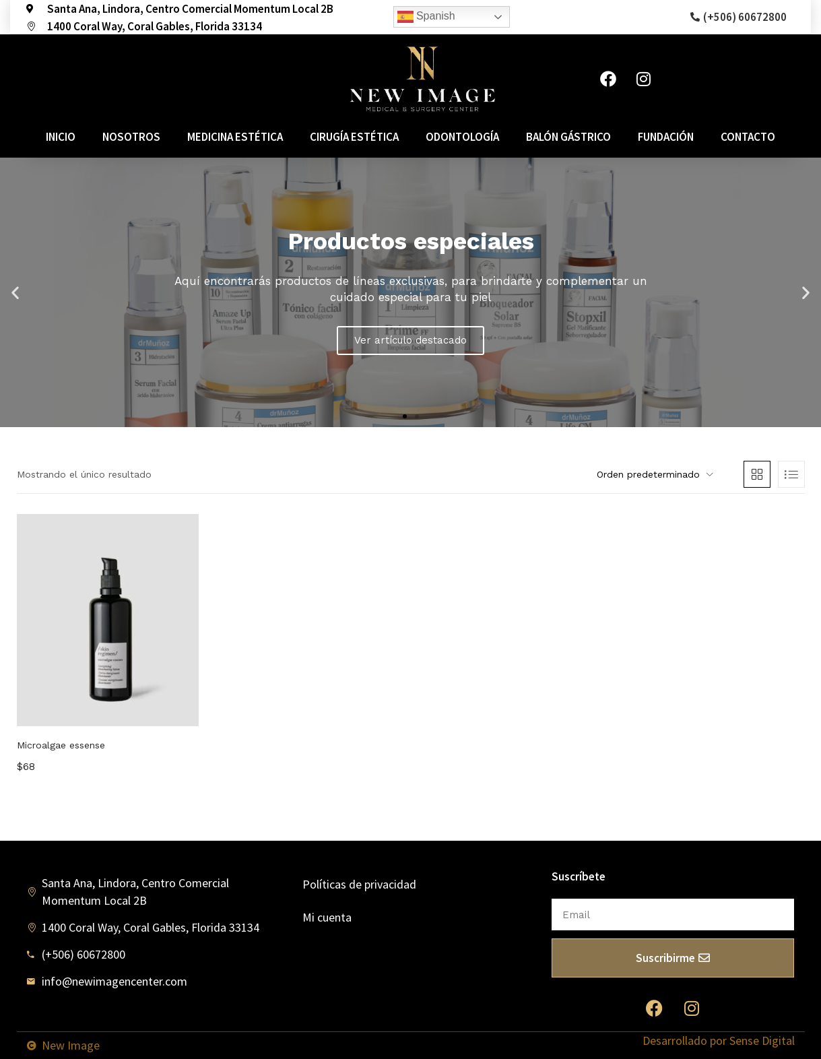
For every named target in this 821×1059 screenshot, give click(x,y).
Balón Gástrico (568, 136)
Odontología (462, 136)
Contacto (748, 136)
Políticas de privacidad (359, 884)
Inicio (60, 136)
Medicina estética (235, 136)
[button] (405, 416)
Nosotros (131, 136)
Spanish (426, 17)
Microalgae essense (61, 745)
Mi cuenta (327, 917)
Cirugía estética (354, 136)
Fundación (666, 136)
